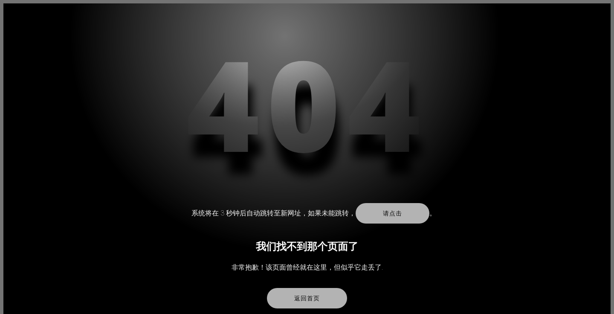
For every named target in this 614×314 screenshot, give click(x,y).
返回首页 (306, 298)
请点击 (392, 213)
